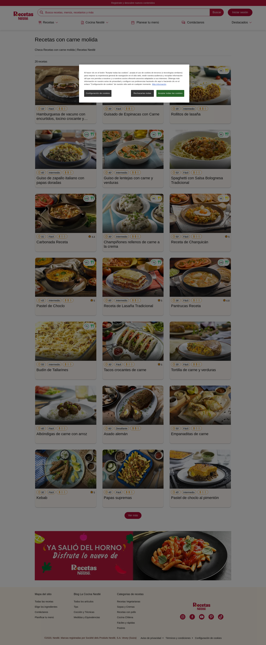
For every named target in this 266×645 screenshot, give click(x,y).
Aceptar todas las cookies (170, 93)
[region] (134, 84)
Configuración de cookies (98, 93)
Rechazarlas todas (142, 93)
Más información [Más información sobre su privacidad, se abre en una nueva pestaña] (159, 84)
